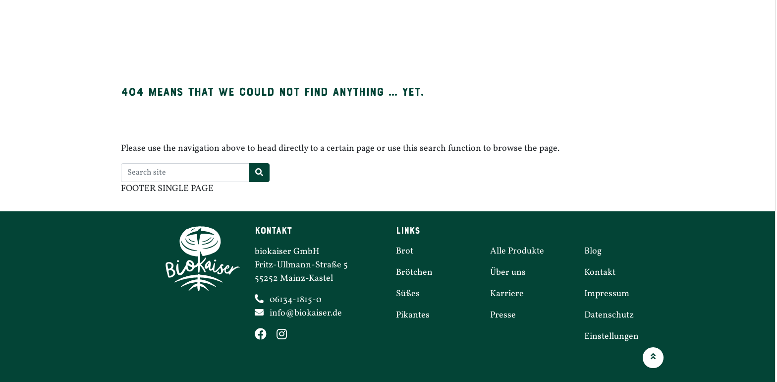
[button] (653, 357)
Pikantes (444, 41)
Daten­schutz (609, 315)
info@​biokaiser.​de (306, 313)
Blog (593, 251)
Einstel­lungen (611, 336)
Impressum (606, 294)
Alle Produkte (517, 251)
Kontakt (599, 272)
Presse (503, 315)
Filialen (509, 41)
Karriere (575, 41)
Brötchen (318, 41)
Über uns (643, 41)
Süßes (381, 41)
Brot (258, 41)
